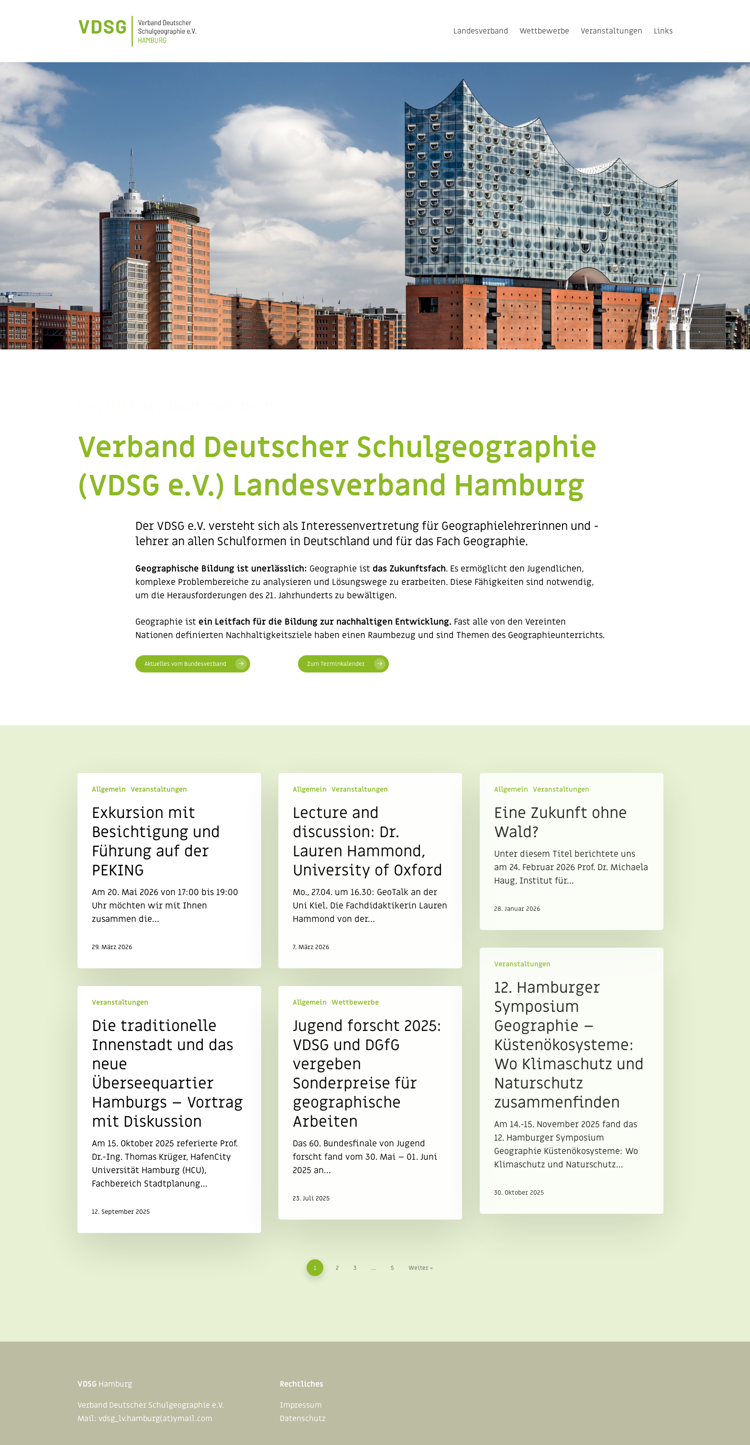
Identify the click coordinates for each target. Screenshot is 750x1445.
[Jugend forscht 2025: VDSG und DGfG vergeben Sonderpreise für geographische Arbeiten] (370, 1103)
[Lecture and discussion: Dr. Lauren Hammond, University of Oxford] (370, 870)
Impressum (301, 1405)
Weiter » (420, 1268)
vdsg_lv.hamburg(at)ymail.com (155, 1418)
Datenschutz (303, 1418)
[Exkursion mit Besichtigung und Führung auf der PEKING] (169, 870)
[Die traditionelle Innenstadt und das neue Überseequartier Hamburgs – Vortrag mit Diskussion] (169, 1109)
